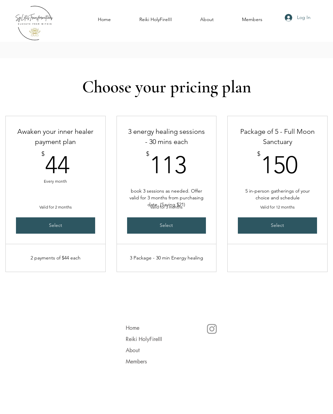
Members (136, 361)
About (133, 350)
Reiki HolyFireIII (144, 339)
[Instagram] (211, 329)
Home (132, 327)
